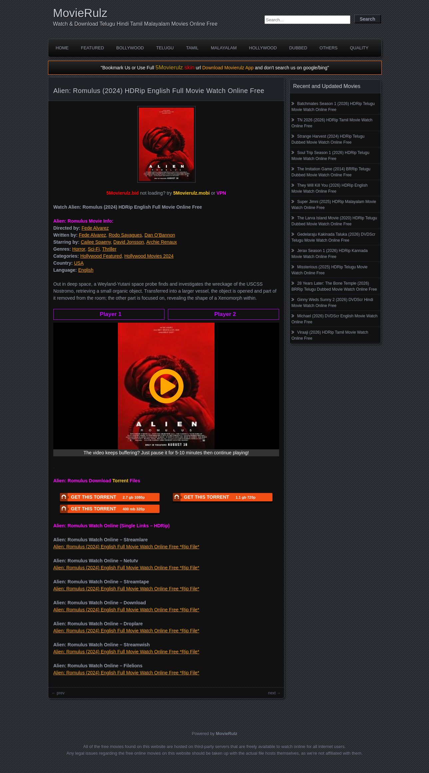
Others (328, 47)
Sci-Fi (94, 249)
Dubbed (298, 47)
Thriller (109, 249)
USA (79, 263)
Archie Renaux (161, 242)
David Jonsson (128, 242)
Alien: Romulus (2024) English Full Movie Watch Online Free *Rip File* (126, 546)
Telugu (165, 47)
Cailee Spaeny (96, 242)
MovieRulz (80, 12)
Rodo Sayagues (125, 235)
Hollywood (263, 47)
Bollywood (130, 47)
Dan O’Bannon (160, 235)
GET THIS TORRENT (102, 497)
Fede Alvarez (95, 228)
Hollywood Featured (101, 256)
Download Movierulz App (227, 67)
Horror (78, 249)
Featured (92, 47)
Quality (359, 47)
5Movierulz (175, 67)
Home (62, 47)
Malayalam (224, 47)
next (272, 693)
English (86, 270)
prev (60, 693)
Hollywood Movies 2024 (149, 256)
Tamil (192, 47)
